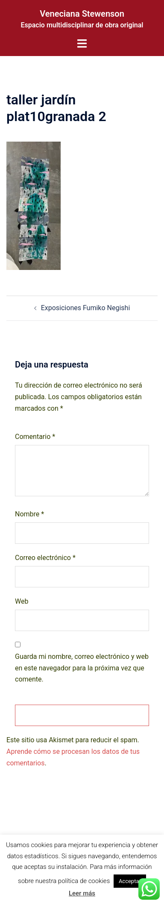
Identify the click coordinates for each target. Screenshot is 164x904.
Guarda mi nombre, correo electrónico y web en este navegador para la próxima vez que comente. (82, 668)
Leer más (82, 893)
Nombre (29, 514)
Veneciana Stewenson (82, 14)
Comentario (35, 437)
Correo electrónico (45, 558)
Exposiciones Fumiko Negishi (85, 308)
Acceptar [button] (130, 881)
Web (21, 601)
